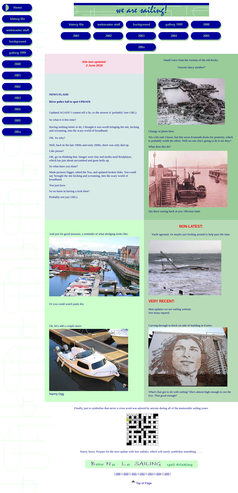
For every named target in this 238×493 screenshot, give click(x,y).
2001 (134, 474)
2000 (126, 474)
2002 (142, 474)
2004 (158, 474)
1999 (117, 474)
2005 (166, 474)
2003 (150, 474)
